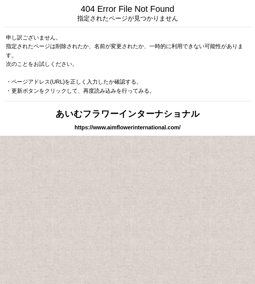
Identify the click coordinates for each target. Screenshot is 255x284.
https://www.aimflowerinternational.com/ (127, 127)
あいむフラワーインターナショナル (128, 114)
